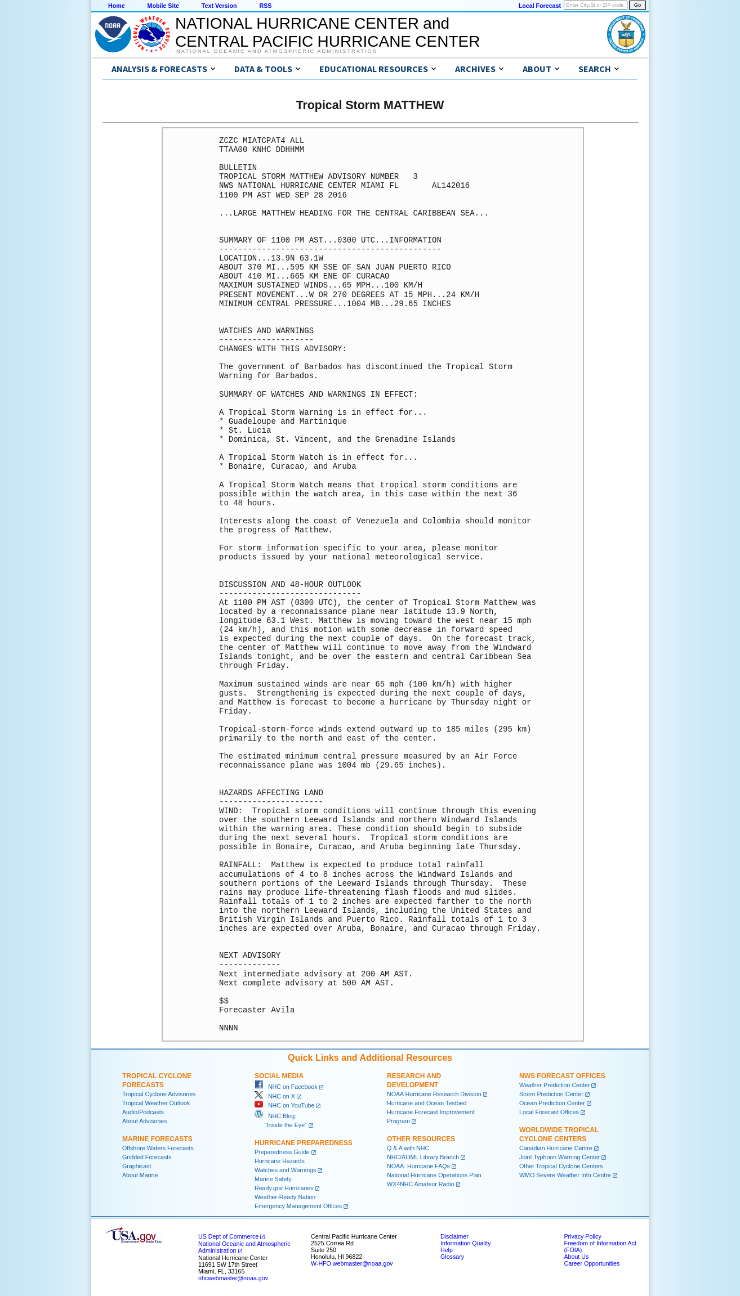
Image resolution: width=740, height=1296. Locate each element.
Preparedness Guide (282, 1152)
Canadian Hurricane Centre (555, 1148)
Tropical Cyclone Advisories (159, 1094)
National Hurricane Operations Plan (434, 1175)
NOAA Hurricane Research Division (434, 1094)
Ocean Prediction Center (552, 1103)
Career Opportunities (591, 1263)
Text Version (219, 5)
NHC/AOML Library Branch (423, 1157)
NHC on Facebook (286, 1086)
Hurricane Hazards (280, 1161)
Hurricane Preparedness (304, 1143)
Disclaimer (454, 1236)
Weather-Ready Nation (285, 1197)
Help (446, 1249)
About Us (576, 1256)
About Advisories (144, 1121)
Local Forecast (540, 5)
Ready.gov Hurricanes (284, 1188)
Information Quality (465, 1243)
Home (116, 5)
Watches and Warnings (285, 1170)
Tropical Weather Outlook (156, 1103)
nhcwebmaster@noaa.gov (233, 1278)
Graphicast (136, 1166)
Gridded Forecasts (147, 1157)
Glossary (452, 1256)
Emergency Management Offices (298, 1206)
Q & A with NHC (408, 1148)
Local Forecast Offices (549, 1112)
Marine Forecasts (157, 1139)
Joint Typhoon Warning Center (559, 1157)
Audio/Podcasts (143, 1112)
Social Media (279, 1076)
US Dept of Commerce (228, 1236)
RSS (265, 5)
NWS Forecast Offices (562, 1076)
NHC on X (275, 1096)
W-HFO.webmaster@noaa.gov (352, 1263)
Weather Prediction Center (554, 1085)
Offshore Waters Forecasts (158, 1148)
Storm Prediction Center (551, 1094)
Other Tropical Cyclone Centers (561, 1166)
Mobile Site (163, 5)
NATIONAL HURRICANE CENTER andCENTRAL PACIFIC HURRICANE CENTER (327, 32)
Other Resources (421, 1139)
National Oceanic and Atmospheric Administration (276, 51)
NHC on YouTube (284, 1105)
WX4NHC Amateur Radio (420, 1184)
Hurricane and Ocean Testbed (426, 1103)
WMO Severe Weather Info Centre (565, 1175)
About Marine (140, 1175)
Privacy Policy (582, 1236)
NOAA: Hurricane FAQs (418, 1166)
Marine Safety (273, 1179)
